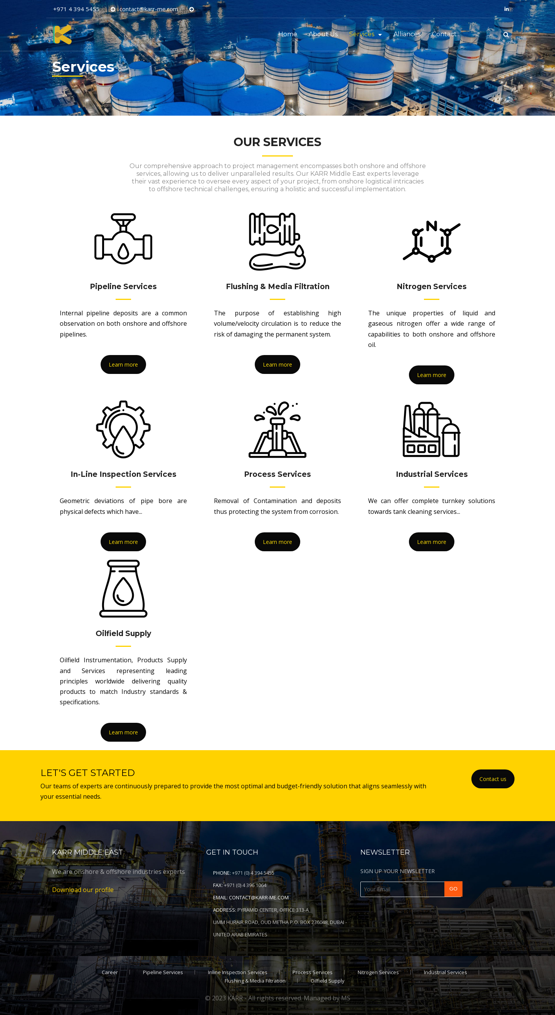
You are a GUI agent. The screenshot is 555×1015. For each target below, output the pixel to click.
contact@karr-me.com (259, 897)
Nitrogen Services (378, 972)
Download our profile (83, 889)
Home (287, 34)
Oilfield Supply (328, 980)
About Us (323, 34)
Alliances (407, 34)
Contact (444, 34)
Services (361, 34)
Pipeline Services (163, 972)
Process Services (313, 972)
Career (110, 972)
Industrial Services (445, 972)
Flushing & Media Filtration (255, 980)
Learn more (123, 364)
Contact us (492, 779)
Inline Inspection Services (237, 972)
